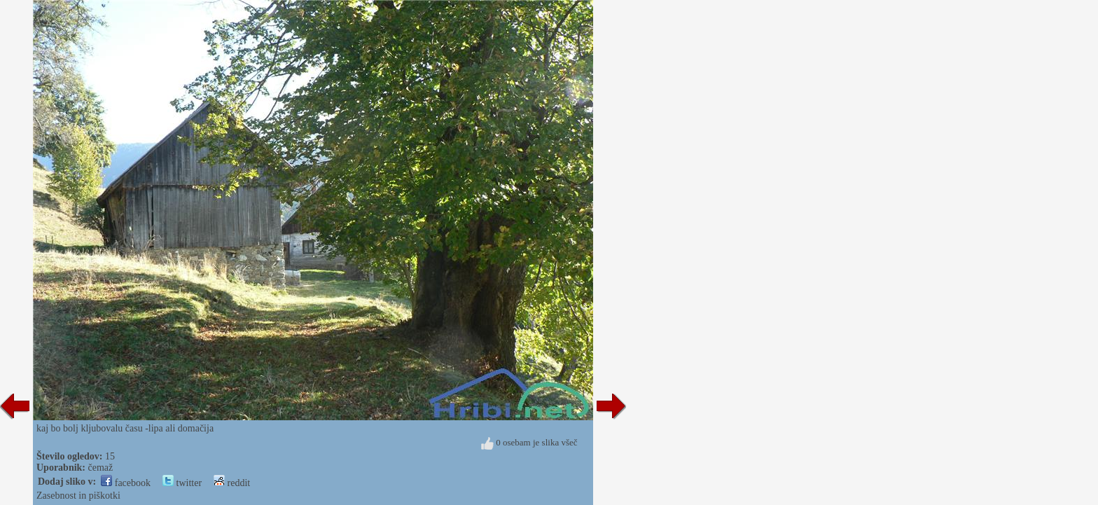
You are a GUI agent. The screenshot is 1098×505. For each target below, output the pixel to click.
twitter (182, 483)
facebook (126, 483)
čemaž (100, 467)
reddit (232, 483)
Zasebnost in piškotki (78, 495)
